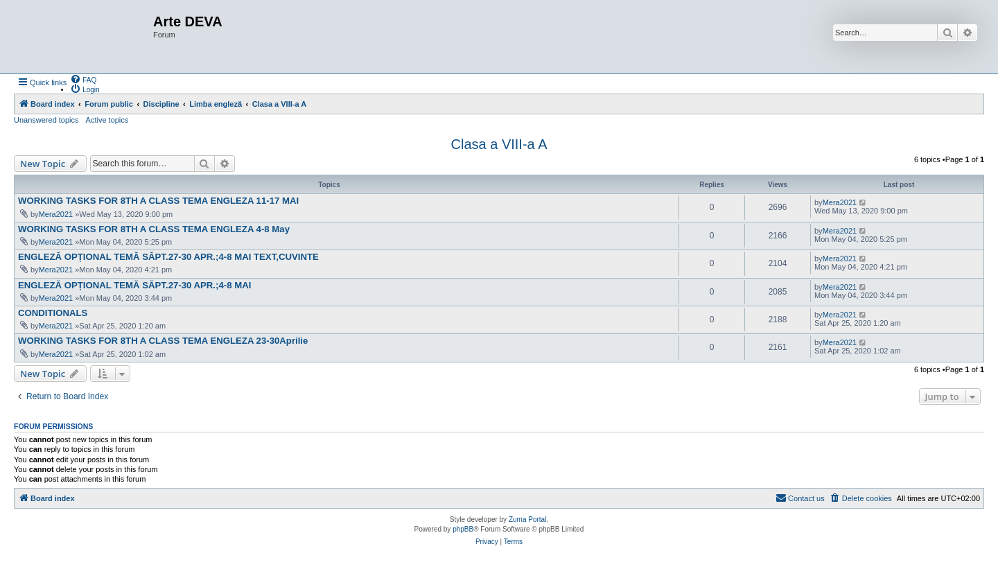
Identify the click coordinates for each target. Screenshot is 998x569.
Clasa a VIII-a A (499, 144)
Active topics (107, 120)
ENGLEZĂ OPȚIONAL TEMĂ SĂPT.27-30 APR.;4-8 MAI (134, 285)
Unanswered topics (46, 120)
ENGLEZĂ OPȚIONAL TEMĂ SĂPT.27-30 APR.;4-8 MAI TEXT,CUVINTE (168, 257)
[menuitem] (83, 79)
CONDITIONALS (52, 313)
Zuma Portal (527, 519)
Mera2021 (56, 214)
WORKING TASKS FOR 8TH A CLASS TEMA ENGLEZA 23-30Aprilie (163, 340)
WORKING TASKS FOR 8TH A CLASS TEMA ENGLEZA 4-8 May (154, 229)
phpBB (463, 529)
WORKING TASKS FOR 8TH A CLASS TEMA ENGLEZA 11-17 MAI (158, 200)
